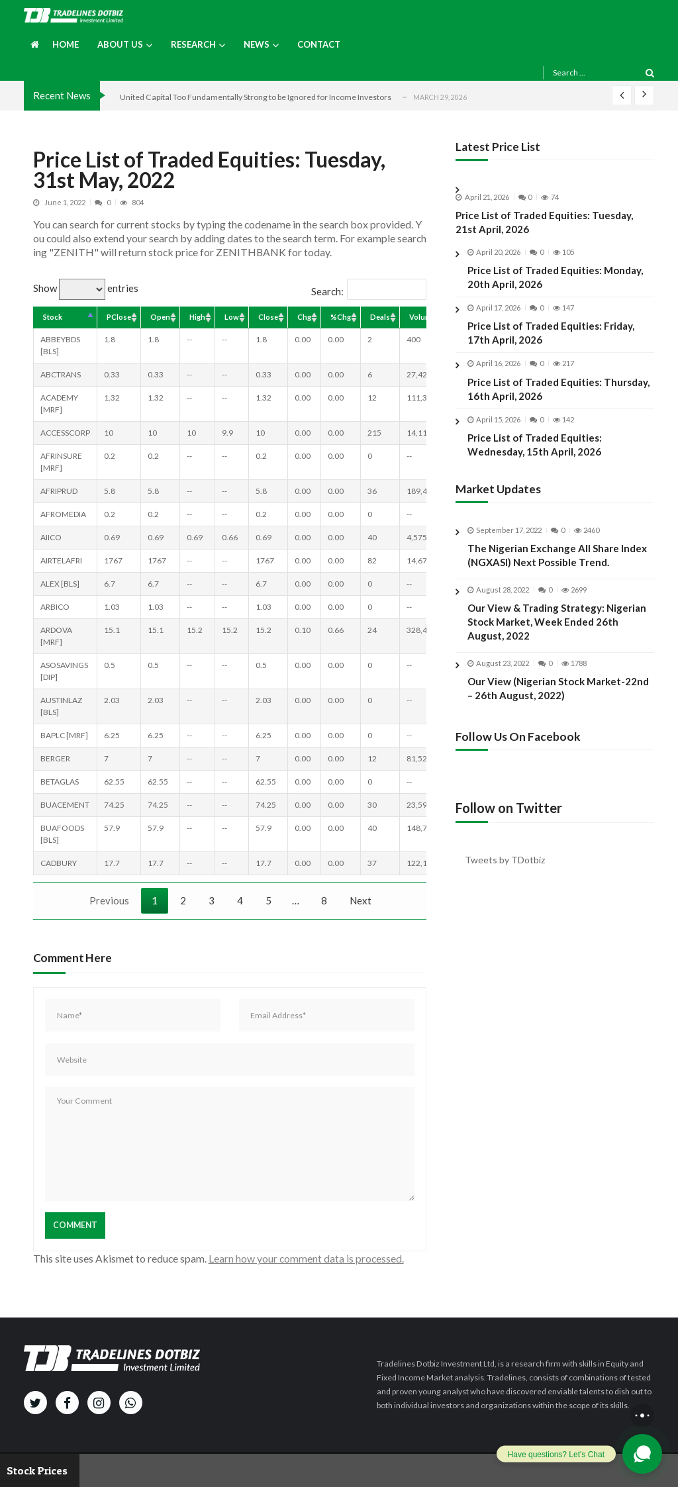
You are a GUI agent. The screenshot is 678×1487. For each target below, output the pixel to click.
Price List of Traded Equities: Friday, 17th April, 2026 (550, 333)
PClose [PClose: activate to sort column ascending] (119, 316)
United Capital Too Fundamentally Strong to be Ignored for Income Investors (255, 97)
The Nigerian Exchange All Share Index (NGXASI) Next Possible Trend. (557, 566)
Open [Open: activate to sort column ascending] (160, 316)
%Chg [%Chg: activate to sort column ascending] (340, 316)
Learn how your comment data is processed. (306, 1258)
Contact (318, 44)
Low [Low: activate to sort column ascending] (231, 316)
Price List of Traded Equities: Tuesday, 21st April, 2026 (544, 222)
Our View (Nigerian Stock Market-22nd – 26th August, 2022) (558, 698)
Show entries (85, 288)
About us (120, 44)
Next (360, 900)
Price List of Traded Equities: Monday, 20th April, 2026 (555, 277)
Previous (109, 900)
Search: (368, 291)
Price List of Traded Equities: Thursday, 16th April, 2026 (558, 389)
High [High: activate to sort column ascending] (197, 316)
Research (193, 44)
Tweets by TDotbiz (505, 859)
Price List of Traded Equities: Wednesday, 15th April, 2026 (534, 444)
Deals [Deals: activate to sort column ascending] (380, 316)
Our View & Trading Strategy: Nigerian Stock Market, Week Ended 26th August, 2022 (556, 632)
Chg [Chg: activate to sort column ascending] (304, 316)
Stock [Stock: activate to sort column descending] (52, 316)
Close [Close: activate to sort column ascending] (268, 316)
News (256, 44)
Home (65, 44)
